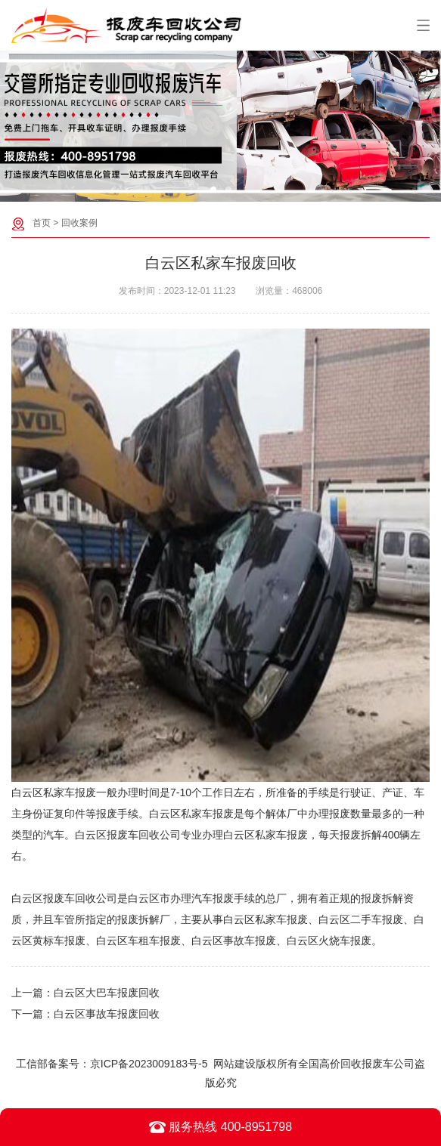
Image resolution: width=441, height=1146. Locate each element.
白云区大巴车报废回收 (107, 993)
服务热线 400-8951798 (220, 1127)
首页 (42, 223)
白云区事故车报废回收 (107, 1014)
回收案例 (79, 223)
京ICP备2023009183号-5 (149, 1064)
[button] (213, 190)
